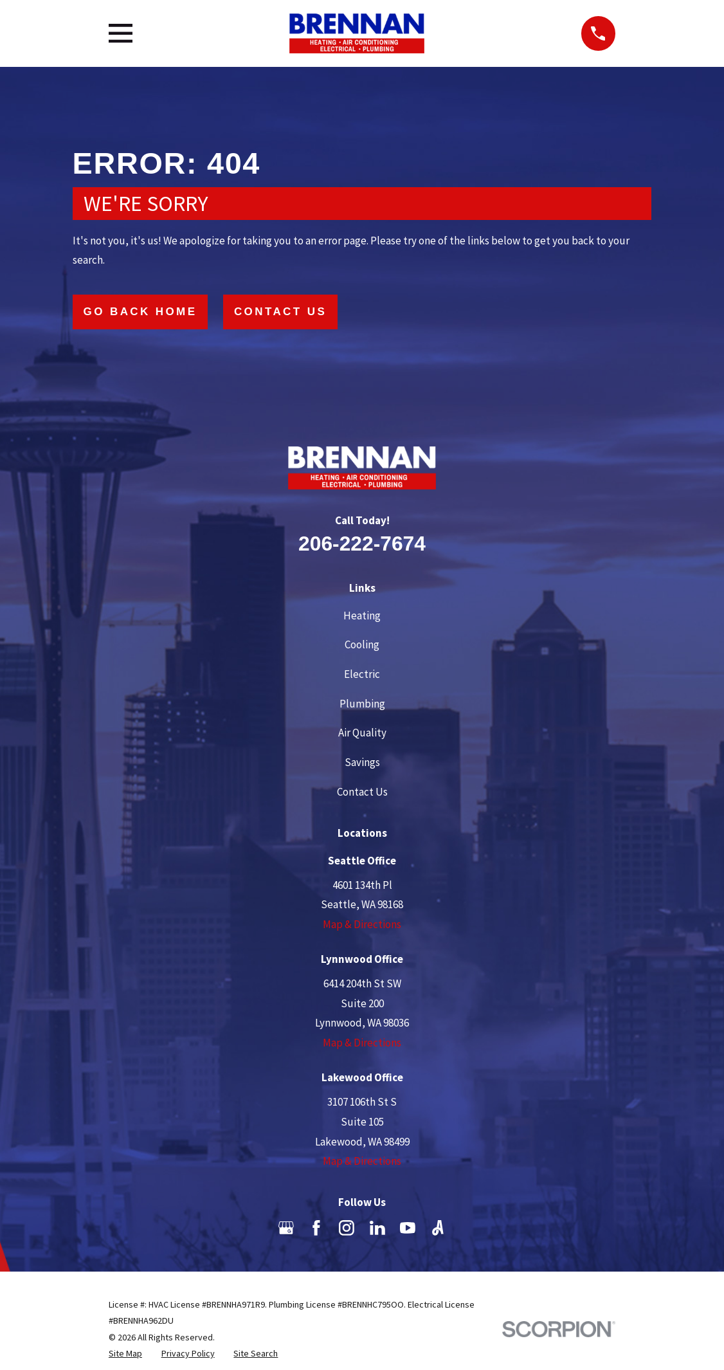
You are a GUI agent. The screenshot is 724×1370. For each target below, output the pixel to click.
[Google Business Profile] (286, 1228)
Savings (362, 762)
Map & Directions (362, 924)
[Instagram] (346, 1228)
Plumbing (362, 704)
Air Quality (362, 733)
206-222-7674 (362, 543)
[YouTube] (407, 1228)
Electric (362, 674)
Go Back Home (140, 312)
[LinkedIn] (377, 1228)
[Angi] (438, 1228)
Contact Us (280, 312)
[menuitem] (125, 1354)
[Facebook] (316, 1228)
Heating (362, 615)
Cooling (362, 644)
